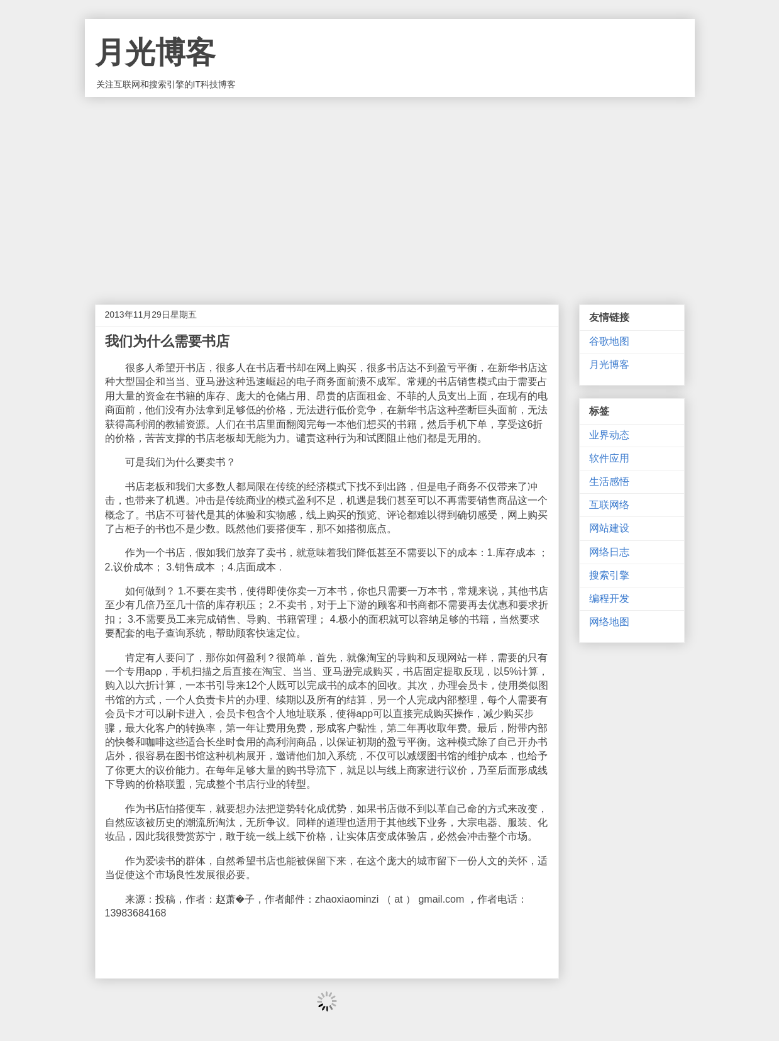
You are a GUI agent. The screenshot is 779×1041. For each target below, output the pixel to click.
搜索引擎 (609, 575)
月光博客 (155, 52)
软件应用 (609, 458)
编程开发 (609, 598)
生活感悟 (609, 481)
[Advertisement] (390, 191)
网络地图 (609, 621)
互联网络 (609, 504)
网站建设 (609, 528)
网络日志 (609, 552)
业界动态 (609, 435)
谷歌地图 (609, 341)
